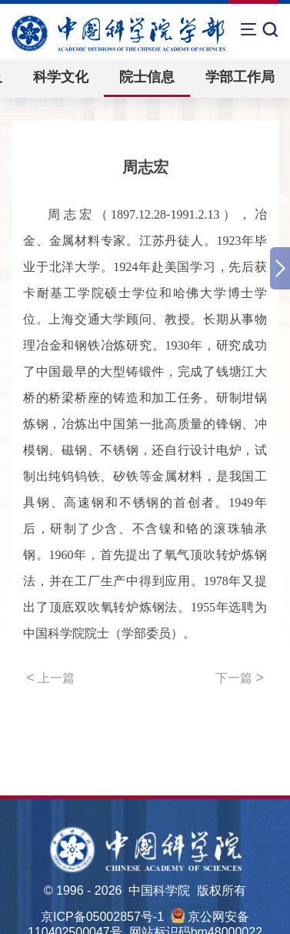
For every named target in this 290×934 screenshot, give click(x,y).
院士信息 (147, 77)
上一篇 (50, 677)
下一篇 (239, 677)
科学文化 (60, 77)
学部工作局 (240, 77)
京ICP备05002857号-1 (102, 916)
